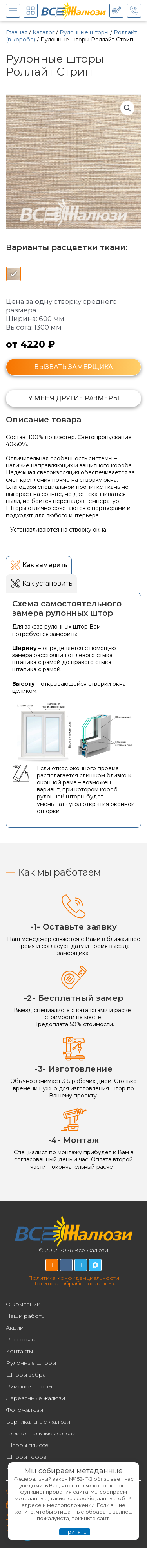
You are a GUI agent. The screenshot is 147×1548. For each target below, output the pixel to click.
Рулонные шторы (84, 32)
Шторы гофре (26, 1456)
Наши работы (25, 1315)
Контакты (19, 1351)
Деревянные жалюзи (35, 1398)
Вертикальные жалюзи (38, 1421)
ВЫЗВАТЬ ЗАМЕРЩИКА (73, 367)
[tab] (39, 565)
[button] (127, 108)
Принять (75, 1531)
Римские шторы (29, 1386)
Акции (15, 1327)
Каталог (43, 32)
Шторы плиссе (27, 1445)
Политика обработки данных (73, 1283)
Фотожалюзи (24, 1409)
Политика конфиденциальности (73, 1277)
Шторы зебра (26, 1374)
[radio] (13, 274)
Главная (16, 32)
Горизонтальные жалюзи (41, 1433)
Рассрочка (21, 1339)
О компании (23, 1304)
